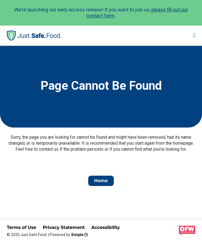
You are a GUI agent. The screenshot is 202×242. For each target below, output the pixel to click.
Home (101, 180)
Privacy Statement (64, 227)
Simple (77, 234)
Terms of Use (21, 227)
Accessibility (105, 227)
